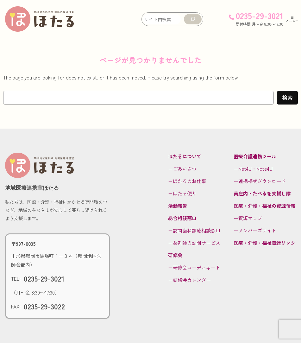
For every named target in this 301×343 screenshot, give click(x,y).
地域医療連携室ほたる (32, 188)
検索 (287, 97)
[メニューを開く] (292, 19)
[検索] (193, 19)
